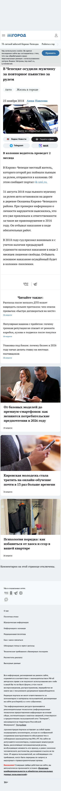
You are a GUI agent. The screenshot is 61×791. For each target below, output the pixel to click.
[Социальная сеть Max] (44, 145)
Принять (51, 53)
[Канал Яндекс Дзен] (44, 139)
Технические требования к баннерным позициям (26, 651)
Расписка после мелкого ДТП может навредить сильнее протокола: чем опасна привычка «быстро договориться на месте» (30, 309)
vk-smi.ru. (41, 182)
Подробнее (21, 725)
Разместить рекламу (13, 657)
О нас (6, 611)
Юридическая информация (16, 622)
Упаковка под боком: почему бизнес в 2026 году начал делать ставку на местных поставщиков (30, 352)
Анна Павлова (37, 101)
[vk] (26, 284)
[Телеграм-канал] (16, 145)
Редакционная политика (15, 634)
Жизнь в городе (27, 89)
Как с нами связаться (13, 640)
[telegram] (36, 284)
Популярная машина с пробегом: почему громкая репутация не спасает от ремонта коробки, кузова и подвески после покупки (30, 330)
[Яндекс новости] (16, 139)
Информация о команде (15, 628)
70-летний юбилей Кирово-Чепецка (20, 44)
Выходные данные (12, 663)
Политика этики (11, 616)
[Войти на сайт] (56, 35)
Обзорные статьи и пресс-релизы (19, 645)
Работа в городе (50, 44)
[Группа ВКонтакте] (6, 593)
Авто (8, 89)
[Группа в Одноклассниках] (11, 593)
